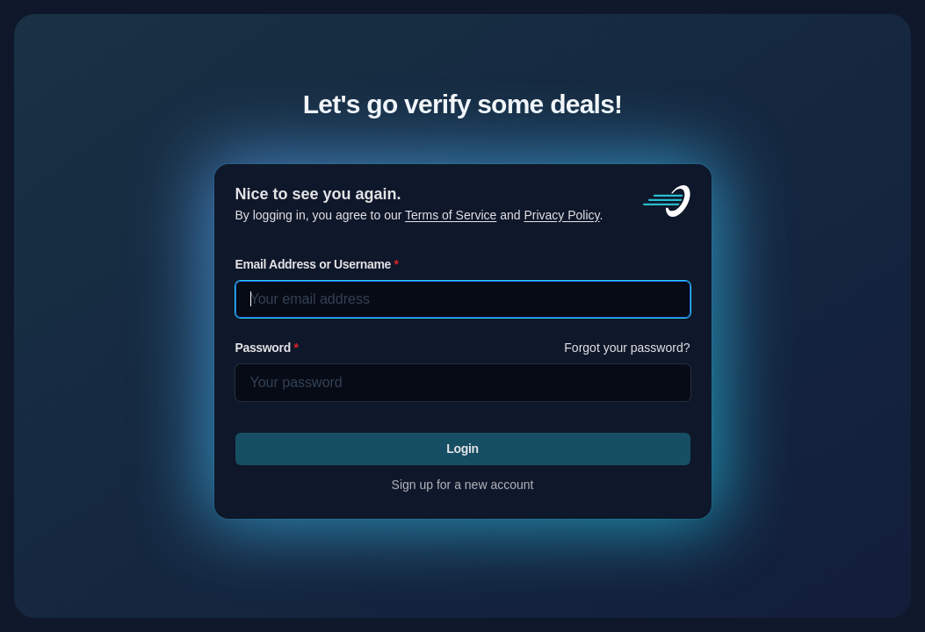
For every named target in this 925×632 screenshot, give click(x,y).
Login (462, 448)
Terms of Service (450, 215)
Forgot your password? (627, 348)
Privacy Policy (561, 215)
